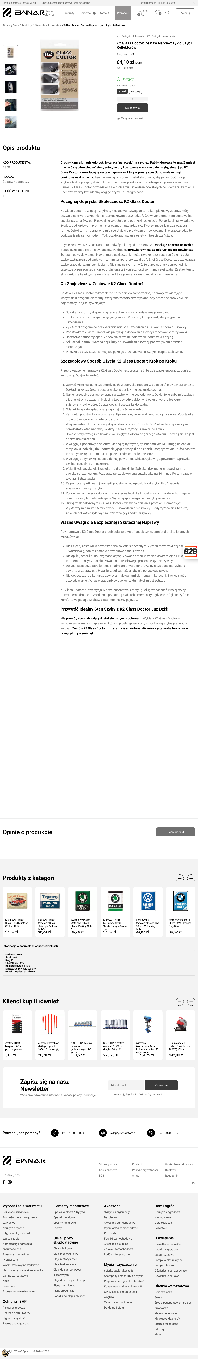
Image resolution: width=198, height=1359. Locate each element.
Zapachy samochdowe (118, 1302)
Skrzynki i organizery (117, 1212)
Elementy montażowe (71, 1206)
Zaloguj (185, 13)
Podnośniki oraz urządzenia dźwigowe (20, 1220)
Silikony (159, 1329)
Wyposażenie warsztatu (22, 1206)
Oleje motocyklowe (65, 1259)
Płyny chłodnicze (63, 1291)
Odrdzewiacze (163, 1292)
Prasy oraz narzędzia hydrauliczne (16, 1257)
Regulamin (131, 1094)
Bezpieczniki (112, 1217)
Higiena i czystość (14, 1318)
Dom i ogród (165, 1206)
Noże (6, 1281)
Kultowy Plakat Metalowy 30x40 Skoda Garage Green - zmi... (115, 923)
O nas (135, 1175)
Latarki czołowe (164, 1255)
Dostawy (170, 1170)
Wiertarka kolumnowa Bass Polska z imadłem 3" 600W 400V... (147, 1046)
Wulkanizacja (11, 1238)
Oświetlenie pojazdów (168, 1244)
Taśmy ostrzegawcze (16, 1323)
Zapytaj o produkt (130, 118)
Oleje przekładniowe (65, 1254)
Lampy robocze (164, 1265)
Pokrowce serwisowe (16, 1212)
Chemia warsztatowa (172, 1286)
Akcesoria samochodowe (119, 1223)
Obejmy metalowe (64, 1223)
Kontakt (104, 13)
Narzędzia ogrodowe (167, 1212)
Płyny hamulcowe (64, 1285)
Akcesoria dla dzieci (116, 1244)
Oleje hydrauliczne (64, 1264)
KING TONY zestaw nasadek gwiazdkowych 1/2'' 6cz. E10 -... (81, 1046)
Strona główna (49, 13)
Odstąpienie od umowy (179, 1164)
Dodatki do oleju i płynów (69, 1296)
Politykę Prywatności (150, 1094)
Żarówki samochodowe (118, 1249)
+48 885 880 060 (165, 2)
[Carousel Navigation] (183, 879)
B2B (101, 1175)
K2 (132, 54)
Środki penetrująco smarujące (173, 1303)
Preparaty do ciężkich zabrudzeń (124, 1281)
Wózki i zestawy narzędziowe (21, 1265)
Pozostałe (53, 25)
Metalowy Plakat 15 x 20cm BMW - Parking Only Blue (180, 923)
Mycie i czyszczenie (120, 1265)
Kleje (158, 1334)
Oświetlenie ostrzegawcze (171, 1270)
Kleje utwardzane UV (167, 1318)
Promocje (123, 13)
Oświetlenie (164, 1238)
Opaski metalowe (64, 1217)
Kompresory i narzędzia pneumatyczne (17, 1246)
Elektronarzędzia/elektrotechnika (23, 1270)
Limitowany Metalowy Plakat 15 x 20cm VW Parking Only (147, 923)
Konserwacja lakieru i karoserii (123, 1286)
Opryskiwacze (163, 1223)
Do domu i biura (114, 1307)
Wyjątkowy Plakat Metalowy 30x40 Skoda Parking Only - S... (82, 923)
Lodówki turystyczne (117, 1254)
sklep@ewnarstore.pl (123, 1133)
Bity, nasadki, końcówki (17, 1233)
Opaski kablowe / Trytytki (69, 1212)
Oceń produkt (175, 831)
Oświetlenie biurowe (167, 1276)
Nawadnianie (163, 1217)
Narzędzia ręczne (13, 1228)
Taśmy (57, 1228)
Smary (159, 1297)
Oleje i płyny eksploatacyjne (65, 1240)
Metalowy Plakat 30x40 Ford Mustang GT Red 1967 (16, 923)
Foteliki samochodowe (118, 1238)
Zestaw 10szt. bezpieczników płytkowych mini (14, 1046)
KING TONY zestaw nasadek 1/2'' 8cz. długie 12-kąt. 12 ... (113, 1046)
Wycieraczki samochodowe (121, 1228)
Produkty (68, 13)
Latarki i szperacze (166, 1249)
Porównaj (86, 13)
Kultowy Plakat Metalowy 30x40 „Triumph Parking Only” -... (47, 923)
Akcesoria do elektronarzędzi (20, 1291)
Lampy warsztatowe (15, 1275)
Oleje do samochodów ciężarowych (67, 1272)
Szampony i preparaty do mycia (123, 1276)
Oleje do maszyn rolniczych (70, 1280)
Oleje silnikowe (62, 1248)
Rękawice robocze (14, 1307)
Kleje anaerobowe (166, 1313)
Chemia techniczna (166, 1324)
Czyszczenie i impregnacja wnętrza (120, 1294)
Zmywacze (161, 1308)
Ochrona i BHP (15, 1302)
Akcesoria (39, 25)
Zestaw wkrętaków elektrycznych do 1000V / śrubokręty (48, 1046)
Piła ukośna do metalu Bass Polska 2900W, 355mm (179, 1046)
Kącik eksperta (108, 1170)
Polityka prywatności (145, 1170)
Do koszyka (132, 108)
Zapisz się (161, 1085)
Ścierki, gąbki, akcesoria (119, 1270)
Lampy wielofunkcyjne (169, 1260)
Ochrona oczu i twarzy (16, 1313)
